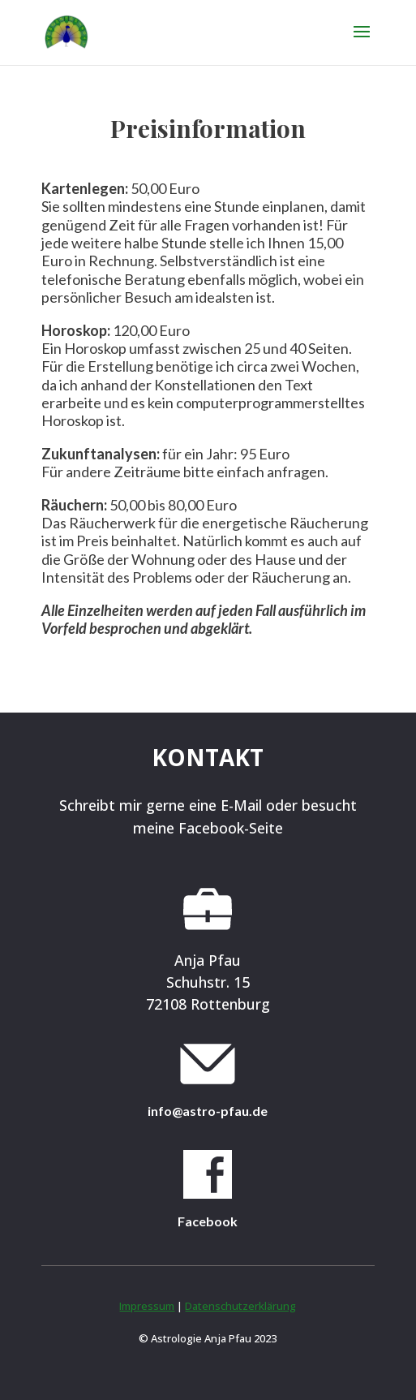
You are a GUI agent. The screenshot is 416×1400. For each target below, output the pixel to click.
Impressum (146, 1306)
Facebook (208, 1221)
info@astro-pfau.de (208, 1110)
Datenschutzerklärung (240, 1306)
